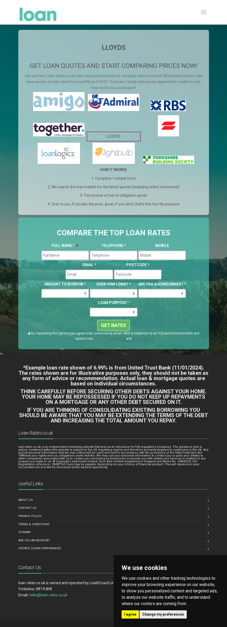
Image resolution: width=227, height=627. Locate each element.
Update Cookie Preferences (39, 548)
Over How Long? (113, 284)
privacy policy (142, 338)
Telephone (113, 245)
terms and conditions (109, 338)
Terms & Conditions (34, 524)
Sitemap (24, 532)
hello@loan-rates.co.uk (48, 595)
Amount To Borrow (65, 284)
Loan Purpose (113, 303)
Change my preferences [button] (163, 614)
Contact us (27, 508)
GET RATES (113, 325)
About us (25, 500)
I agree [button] (130, 614)
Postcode (137, 265)
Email (89, 265)
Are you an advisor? (34, 540)
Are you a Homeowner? (162, 284)
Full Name (65, 245)
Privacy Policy (30, 516)
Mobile (162, 245)
